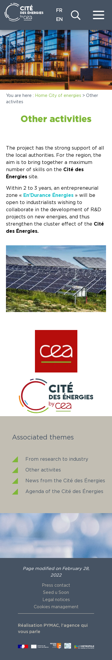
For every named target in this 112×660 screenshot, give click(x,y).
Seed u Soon (56, 593)
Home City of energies (58, 96)
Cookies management (56, 607)
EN (59, 19)
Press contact (56, 585)
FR (59, 10)
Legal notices (56, 600)
